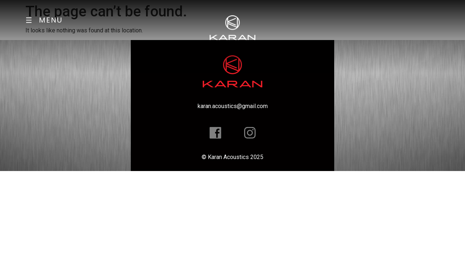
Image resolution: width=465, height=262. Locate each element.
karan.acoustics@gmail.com (233, 106)
